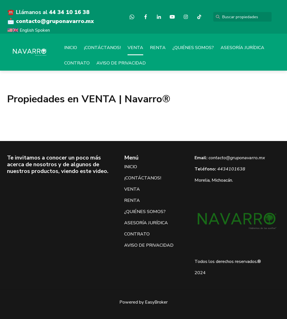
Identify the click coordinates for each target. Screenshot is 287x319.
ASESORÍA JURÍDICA (242, 48)
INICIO (70, 48)
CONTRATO (77, 63)
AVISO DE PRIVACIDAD (121, 63)
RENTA (158, 48)
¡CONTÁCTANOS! (102, 48)
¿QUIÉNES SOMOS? (193, 48)
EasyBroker (156, 302)
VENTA (135, 48)
